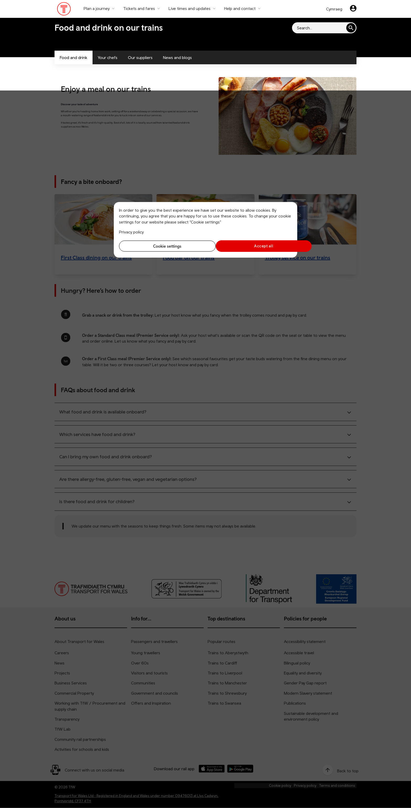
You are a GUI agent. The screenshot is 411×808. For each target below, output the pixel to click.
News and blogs (177, 57)
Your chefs (107, 57)
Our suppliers (140, 57)
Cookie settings (161, 246)
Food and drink (73, 57)
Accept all (250, 246)
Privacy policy (131, 232)
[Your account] (353, 9)
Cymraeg (334, 9)
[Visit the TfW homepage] (64, 10)
